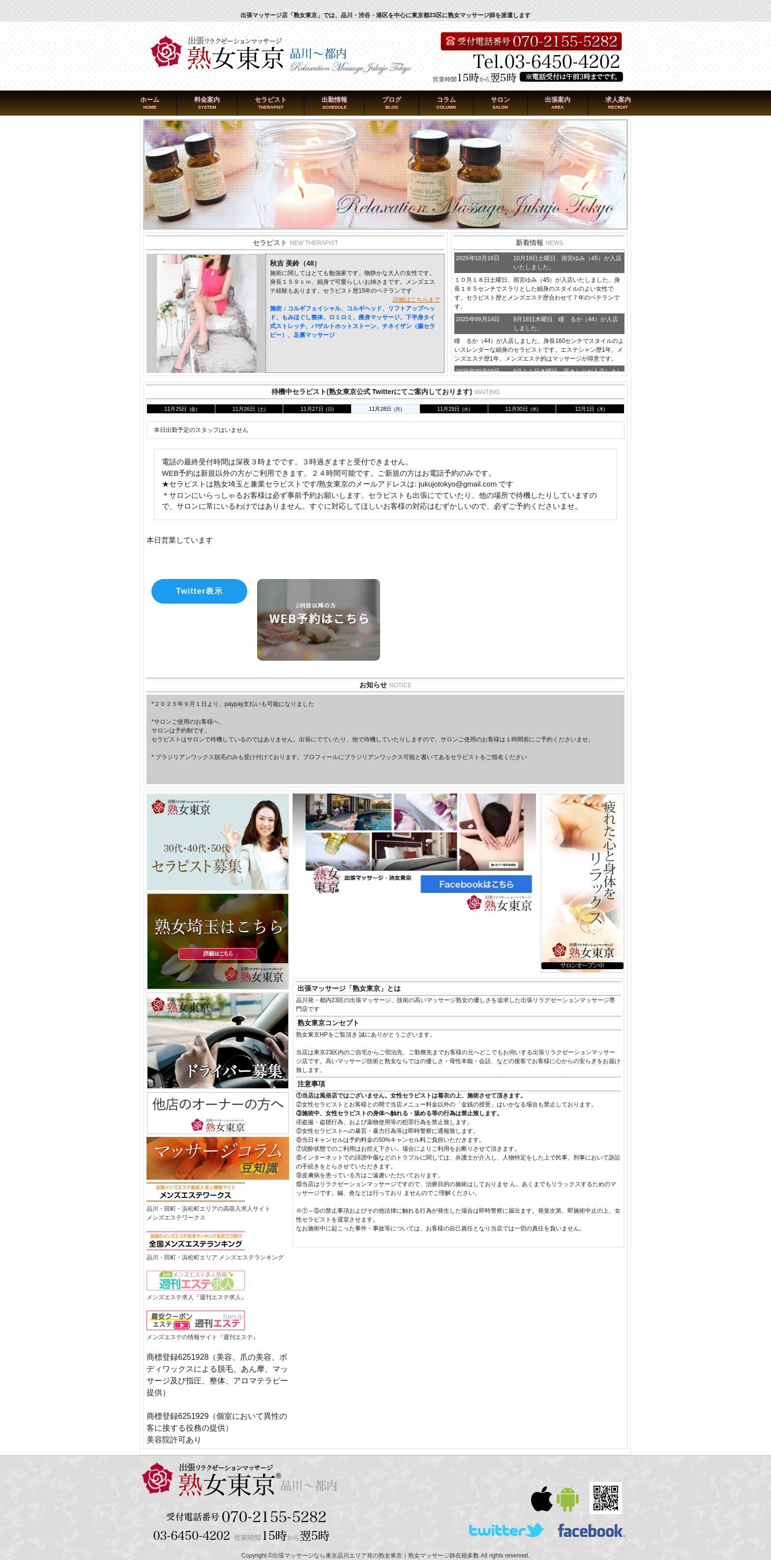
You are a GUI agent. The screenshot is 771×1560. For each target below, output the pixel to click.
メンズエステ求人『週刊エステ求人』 (197, 1297)
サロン (500, 99)
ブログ (391, 99)
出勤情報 (334, 99)
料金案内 (207, 99)
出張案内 (557, 99)
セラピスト (271, 99)
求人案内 (618, 99)
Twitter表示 (199, 591)
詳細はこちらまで (416, 299)
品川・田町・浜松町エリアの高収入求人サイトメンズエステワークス (208, 1208)
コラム (446, 99)
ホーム (149, 99)
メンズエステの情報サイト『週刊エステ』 (203, 1337)
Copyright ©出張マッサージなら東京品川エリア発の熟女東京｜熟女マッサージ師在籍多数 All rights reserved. (385, 1555)
